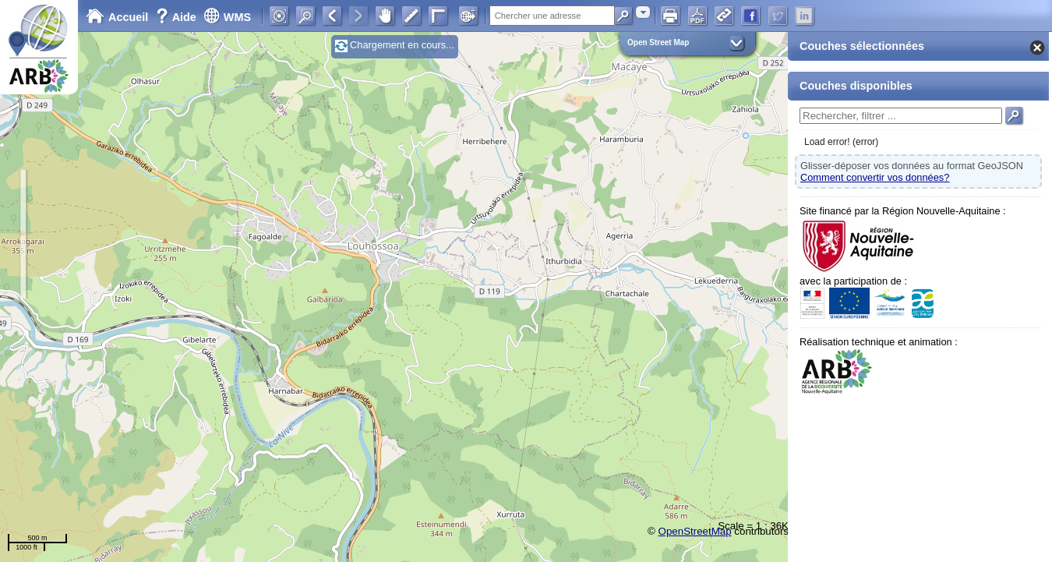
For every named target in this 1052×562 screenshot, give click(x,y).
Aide (177, 17)
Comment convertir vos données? (874, 177)
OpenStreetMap (695, 531)
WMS (227, 17)
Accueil (117, 17)
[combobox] (643, 12)
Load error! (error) (841, 141)
